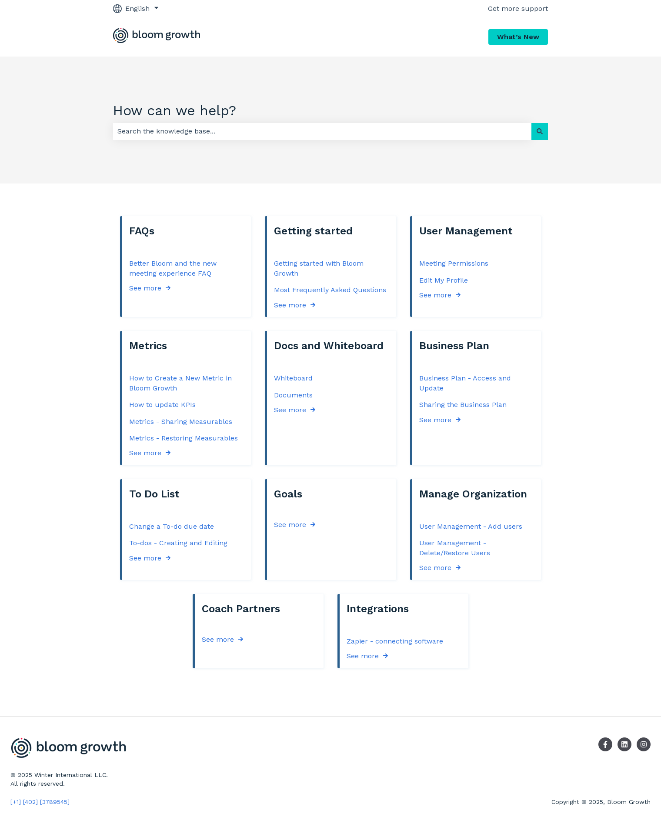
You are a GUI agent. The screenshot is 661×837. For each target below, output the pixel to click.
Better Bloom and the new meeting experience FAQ (173, 268)
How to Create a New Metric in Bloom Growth (180, 383)
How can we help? (174, 110)
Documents (293, 394)
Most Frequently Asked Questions (330, 290)
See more (145, 288)
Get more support (518, 8)
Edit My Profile (443, 280)
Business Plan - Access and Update (465, 383)
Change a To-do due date (171, 526)
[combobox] (322, 131)
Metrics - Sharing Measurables (180, 421)
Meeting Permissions (453, 263)
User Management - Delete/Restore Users (454, 548)
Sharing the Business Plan (463, 404)
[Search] (539, 131)
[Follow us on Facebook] (605, 744)
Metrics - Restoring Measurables (183, 438)
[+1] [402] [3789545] (40, 801)
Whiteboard (293, 378)
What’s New (518, 37)
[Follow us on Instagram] (644, 744)
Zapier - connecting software (395, 641)
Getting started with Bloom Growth (319, 268)
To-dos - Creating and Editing (178, 543)
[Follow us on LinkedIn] (624, 744)
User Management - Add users (470, 526)
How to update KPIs (162, 404)
